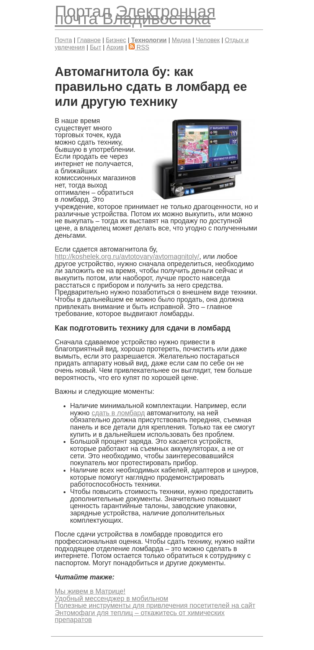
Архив (115, 47)
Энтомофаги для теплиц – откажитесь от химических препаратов (140, 616)
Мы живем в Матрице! (90, 591)
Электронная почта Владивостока (135, 15)
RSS (139, 47)
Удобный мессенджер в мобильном (111, 598)
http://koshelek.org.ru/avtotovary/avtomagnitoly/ (127, 256)
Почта (63, 39)
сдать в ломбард (118, 413)
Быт (95, 47)
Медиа (181, 39)
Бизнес (116, 39)
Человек (208, 39)
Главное (89, 39)
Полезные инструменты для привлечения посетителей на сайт (155, 605)
